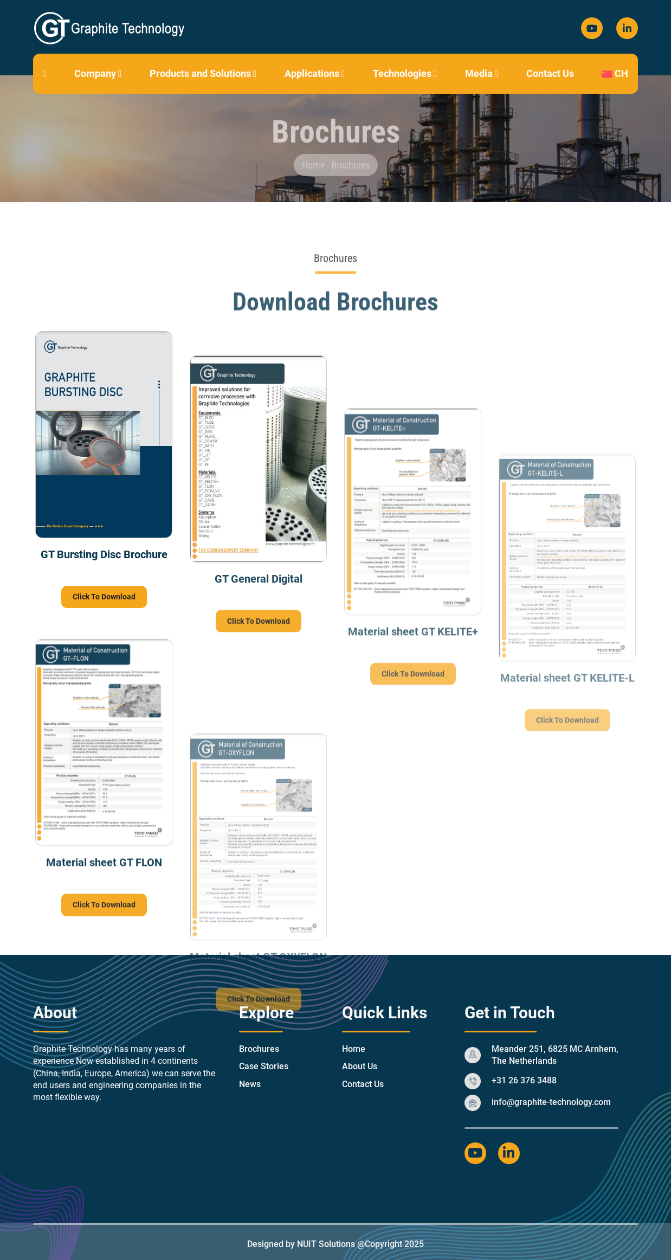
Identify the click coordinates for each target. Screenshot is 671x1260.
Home (314, 165)
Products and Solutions (203, 73)
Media (482, 73)
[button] (120, 73)
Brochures (350, 165)
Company (98, 73)
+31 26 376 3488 (524, 1080)
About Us (359, 1066)
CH (615, 73)
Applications (315, 73)
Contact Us (550, 73)
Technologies (405, 73)
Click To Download (104, 597)
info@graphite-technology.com (551, 1102)
